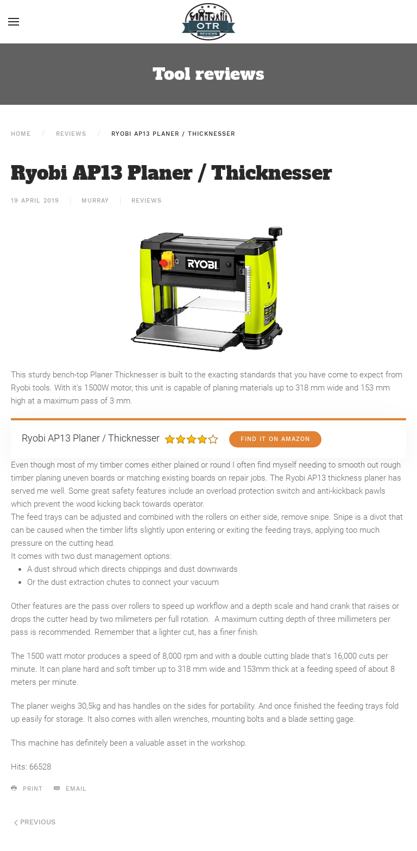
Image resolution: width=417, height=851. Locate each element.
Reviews (71, 133)
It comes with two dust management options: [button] (91, 556)
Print (27, 788)
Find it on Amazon (275, 439)
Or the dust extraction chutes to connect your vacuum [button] (124, 582)
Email (70, 788)
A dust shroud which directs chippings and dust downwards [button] (132, 569)
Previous (34, 822)
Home (21, 133)
